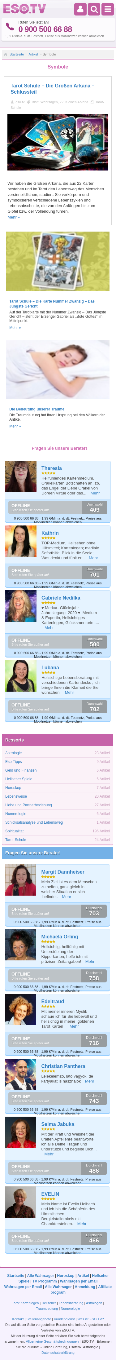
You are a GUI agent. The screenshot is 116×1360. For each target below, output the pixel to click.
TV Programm (44, 1281)
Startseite (17, 54)
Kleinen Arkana (76, 102)
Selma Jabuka (57, 1124)
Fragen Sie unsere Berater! (33, 852)
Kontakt (18, 1319)
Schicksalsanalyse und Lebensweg (34, 822)
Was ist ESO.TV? (90, 1319)
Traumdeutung (47, 1308)
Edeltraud (52, 1001)
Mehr (12, 217)
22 (61, 102)
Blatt (35, 102)
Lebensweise (16, 796)
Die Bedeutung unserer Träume (36, 409)
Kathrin (50, 533)
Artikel (33, 54)
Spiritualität (14, 831)
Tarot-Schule (15, 840)
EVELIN (50, 1194)
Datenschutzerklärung (58, 1352)
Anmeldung (85, 1287)
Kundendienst (64, 1319)
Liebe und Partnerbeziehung (28, 805)
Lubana (50, 667)
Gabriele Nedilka (60, 597)
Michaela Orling (59, 936)
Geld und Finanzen (21, 770)
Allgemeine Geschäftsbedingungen (52, 1341)
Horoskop (13, 788)
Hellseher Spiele (18, 779)
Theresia (51, 468)
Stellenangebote (39, 1319)
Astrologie (13, 753)
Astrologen (94, 1303)
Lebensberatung (71, 1303)
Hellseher (48, 1303)
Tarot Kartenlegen (25, 1303)
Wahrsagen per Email (79, 1281)
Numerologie (15, 814)
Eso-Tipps (13, 762)
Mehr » (15, 328)
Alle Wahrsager (40, 1276)
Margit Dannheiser (62, 872)
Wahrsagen (49, 102)
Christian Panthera (63, 1066)
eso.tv (19, 102)
